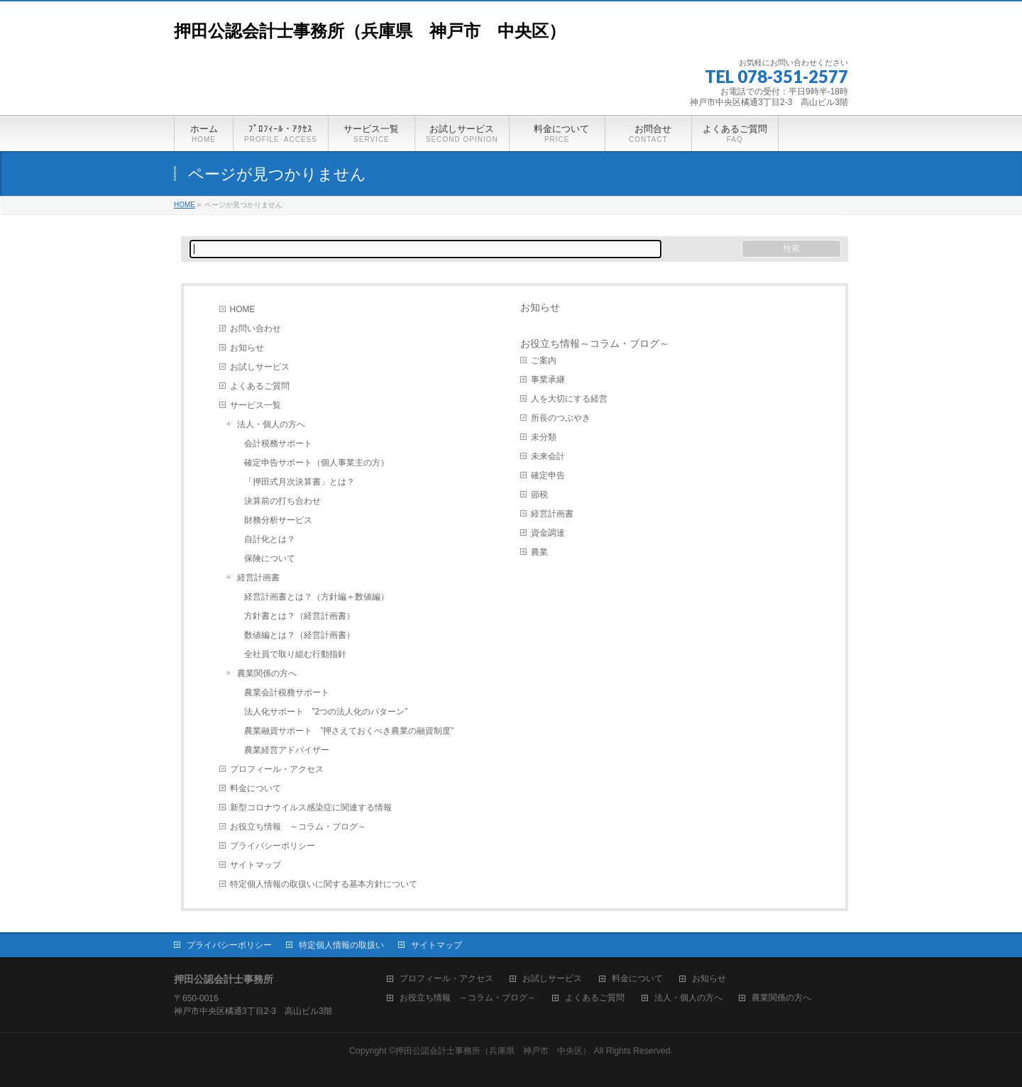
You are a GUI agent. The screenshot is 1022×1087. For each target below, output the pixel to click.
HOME (243, 309)
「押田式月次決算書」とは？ (299, 482)
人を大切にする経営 (569, 399)
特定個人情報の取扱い (341, 945)
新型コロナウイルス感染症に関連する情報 (311, 807)
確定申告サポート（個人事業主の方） (316, 463)
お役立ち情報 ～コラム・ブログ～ (298, 827)
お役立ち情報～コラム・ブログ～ (594, 343)
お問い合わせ (255, 328)
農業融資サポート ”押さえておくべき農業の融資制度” (349, 731)
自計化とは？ (269, 539)
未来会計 (548, 456)
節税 (539, 495)
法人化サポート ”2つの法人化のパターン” (326, 712)
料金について (255, 788)
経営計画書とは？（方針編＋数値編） (316, 597)
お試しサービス (260, 367)
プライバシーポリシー (272, 846)
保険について (269, 558)
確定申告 (548, 475)
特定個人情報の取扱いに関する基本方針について (323, 884)
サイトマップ (255, 865)
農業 (539, 552)
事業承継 (548, 380)
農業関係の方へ (267, 673)
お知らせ (247, 348)
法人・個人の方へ (271, 424)
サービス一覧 (255, 405)
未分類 (543, 437)
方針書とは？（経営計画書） (299, 616)
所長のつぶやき (560, 418)
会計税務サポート (278, 443)
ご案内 (543, 360)
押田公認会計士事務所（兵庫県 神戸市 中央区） (370, 30)
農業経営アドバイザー (286, 750)
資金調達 (548, 533)
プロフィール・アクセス (277, 769)
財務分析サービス (278, 520)
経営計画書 (258, 578)
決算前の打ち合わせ (282, 501)
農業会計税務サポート (286, 692)
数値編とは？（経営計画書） (299, 635)
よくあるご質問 (260, 386)
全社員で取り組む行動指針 (295, 654)
